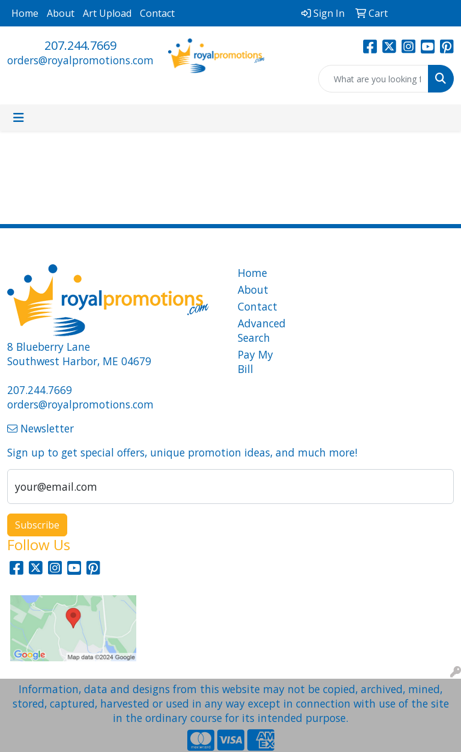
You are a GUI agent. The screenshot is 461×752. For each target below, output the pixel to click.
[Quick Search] (373, 78)
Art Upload (107, 13)
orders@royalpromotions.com (80, 60)
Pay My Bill (255, 361)
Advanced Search (259, 330)
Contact (157, 13)
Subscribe (37, 525)
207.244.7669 (80, 45)
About (60, 13)
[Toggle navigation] (18, 117)
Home (24, 13)
